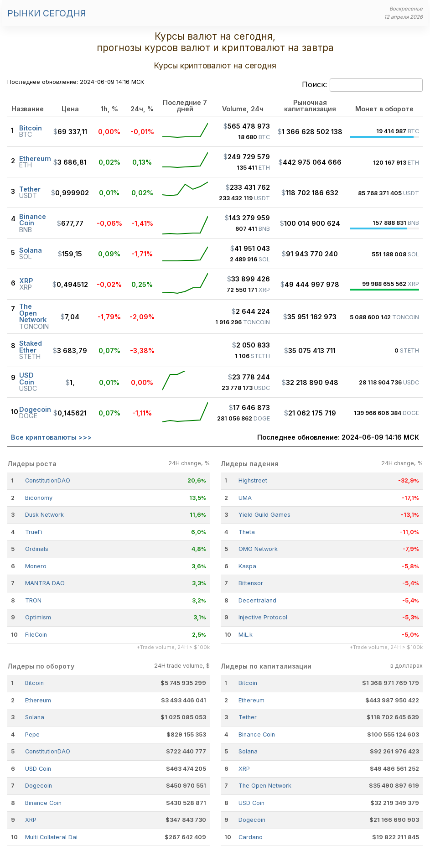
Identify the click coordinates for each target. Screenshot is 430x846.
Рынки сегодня (46, 13)
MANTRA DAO (45, 583)
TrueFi (33, 532)
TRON (33, 600)
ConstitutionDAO (47, 480)
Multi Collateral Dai (51, 837)
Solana (34, 717)
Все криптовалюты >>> (51, 437)
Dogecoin (38, 785)
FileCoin (36, 634)
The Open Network (264, 785)
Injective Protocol (262, 617)
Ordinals (36, 548)
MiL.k (245, 634)
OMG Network (258, 548)
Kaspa (247, 566)
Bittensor (250, 583)
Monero (36, 566)
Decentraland (257, 600)
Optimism (38, 617)
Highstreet (252, 480)
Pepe (32, 734)
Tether (247, 717)
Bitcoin (34, 683)
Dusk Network (44, 514)
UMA (245, 497)
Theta (246, 532)
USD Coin (38, 768)
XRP (30, 819)
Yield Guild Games (264, 514)
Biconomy (38, 497)
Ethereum (38, 700)
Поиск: (362, 85)
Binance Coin (43, 802)
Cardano (250, 837)
